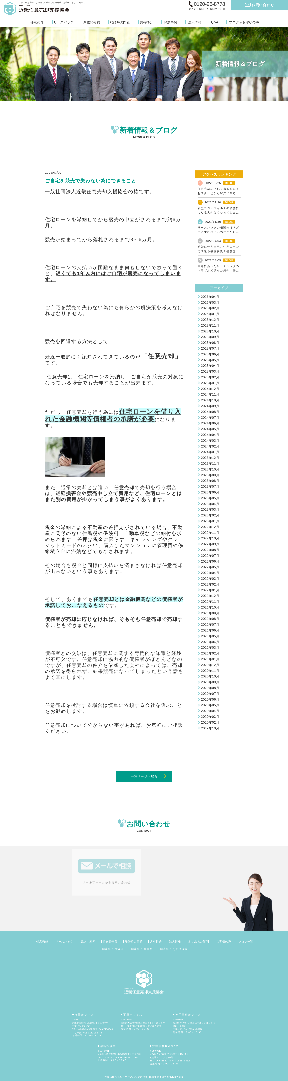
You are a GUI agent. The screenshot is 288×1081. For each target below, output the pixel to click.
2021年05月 (210, 636)
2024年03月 (210, 440)
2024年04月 (210, 435)
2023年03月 (210, 509)
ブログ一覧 (245, 941)
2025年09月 (210, 337)
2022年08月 (210, 550)
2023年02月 (210, 515)
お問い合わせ (263, 5)
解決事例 (170, 22)
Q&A (214, 22)
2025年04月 (210, 365)
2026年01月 (210, 314)
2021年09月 (210, 613)
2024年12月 (210, 389)
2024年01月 (210, 452)
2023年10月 (210, 469)
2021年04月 (210, 642)
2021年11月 (210, 601)
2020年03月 (210, 716)
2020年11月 (210, 670)
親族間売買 (91, 22)
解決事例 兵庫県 (142, 949)
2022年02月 (210, 584)
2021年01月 (210, 659)
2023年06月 (210, 492)
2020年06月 (210, 699)
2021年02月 (210, 653)
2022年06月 (210, 561)
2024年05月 (210, 429)
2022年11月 (210, 532)
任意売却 (37, 22)
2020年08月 (210, 688)
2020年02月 (210, 722)
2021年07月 (210, 624)
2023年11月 (210, 463)
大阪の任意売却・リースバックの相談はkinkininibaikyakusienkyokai (144, 1077)
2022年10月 (210, 538)
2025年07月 (210, 348)
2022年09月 (210, 544)
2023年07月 (210, 486)
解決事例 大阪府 (113, 949)
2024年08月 (210, 412)
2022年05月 (210, 567)
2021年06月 (210, 630)
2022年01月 (210, 590)
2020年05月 (210, 705)
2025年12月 (210, 319)
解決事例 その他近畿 (173, 949)
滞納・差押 (87, 941)
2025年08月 (210, 342)
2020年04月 (210, 711)
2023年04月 (210, 504)
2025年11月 (210, 325)
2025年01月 (210, 383)
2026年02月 (210, 308)
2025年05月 (210, 360)
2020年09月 (210, 682)
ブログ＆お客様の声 (244, 22)
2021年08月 (210, 619)
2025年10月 (210, 331)
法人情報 (194, 22)
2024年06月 (210, 423)
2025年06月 (210, 354)
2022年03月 (210, 578)
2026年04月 (210, 296)
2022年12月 (210, 527)
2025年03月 (210, 371)
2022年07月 (210, 555)
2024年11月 (210, 394)
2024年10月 (210, 400)
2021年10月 (210, 607)
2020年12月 (210, 665)
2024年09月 (210, 406)
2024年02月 (210, 446)
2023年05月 (210, 498)
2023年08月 (210, 480)
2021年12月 (210, 596)
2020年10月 (210, 676)
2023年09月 (210, 475)
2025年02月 (210, 377)
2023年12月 (210, 457)
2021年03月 (210, 647)
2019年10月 (210, 728)
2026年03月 (210, 302)
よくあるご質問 (198, 941)
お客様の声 (223, 941)
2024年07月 (210, 417)
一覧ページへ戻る (144, 776)
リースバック (64, 22)
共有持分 (146, 22)
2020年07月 (210, 693)
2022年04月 (210, 573)
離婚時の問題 (120, 22)
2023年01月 (210, 521)
